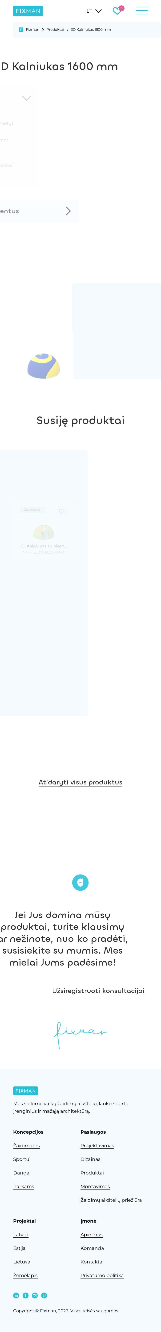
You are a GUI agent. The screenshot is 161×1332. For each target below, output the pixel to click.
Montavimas (95, 1186)
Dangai (22, 1173)
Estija (19, 1248)
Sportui (21, 1159)
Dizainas (90, 1159)
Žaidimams (26, 1145)
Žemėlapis (25, 1275)
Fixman (32, 29)
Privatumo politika (102, 1275)
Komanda (92, 1248)
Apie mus (91, 1234)
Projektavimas (97, 1145)
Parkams (23, 1186)
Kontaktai (92, 1262)
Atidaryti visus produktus (80, 816)
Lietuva (21, 1262)
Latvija (20, 1234)
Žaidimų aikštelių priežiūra (111, 1200)
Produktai (55, 29)
